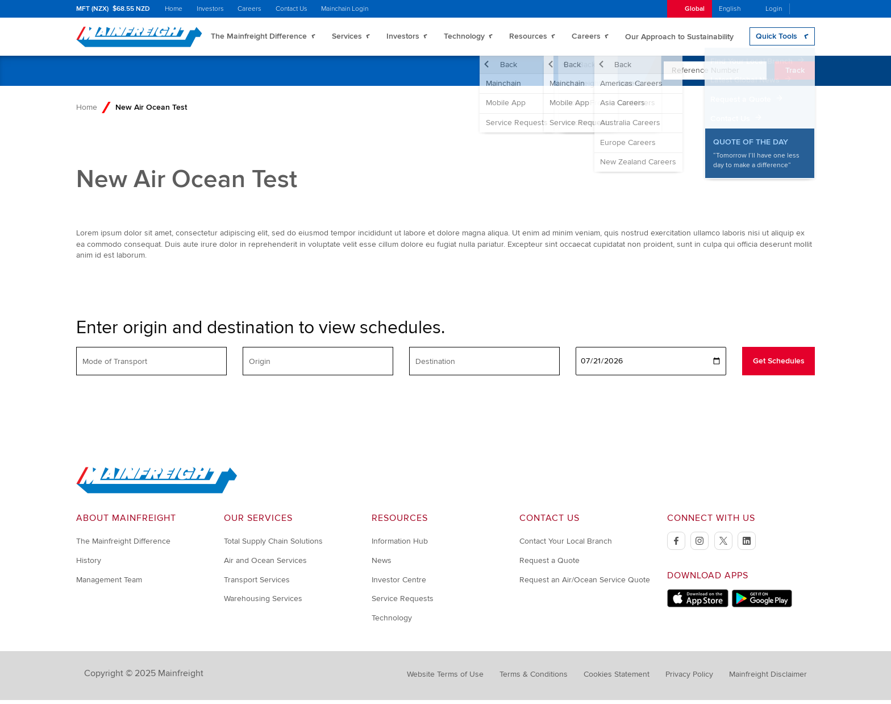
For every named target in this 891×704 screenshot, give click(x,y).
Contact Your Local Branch (565, 545)
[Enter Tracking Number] (715, 75)
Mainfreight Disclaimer (768, 679)
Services (347, 38)
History (88, 565)
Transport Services (257, 584)
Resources (528, 38)
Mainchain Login (344, 9)
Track (795, 75)
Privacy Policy (689, 679)
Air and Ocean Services (265, 565)
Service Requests (403, 603)
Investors (210, 9)
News (382, 565)
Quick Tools (776, 38)
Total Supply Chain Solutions (273, 545)
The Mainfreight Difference (259, 38)
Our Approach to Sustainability (679, 38)
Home (173, 9)
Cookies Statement (616, 679)
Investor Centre (399, 584)
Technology (464, 38)
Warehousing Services (263, 603)
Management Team (109, 584)
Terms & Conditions (533, 679)
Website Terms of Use (445, 679)
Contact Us (291, 9)
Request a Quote (549, 565)
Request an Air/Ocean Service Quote (584, 584)
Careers (249, 9)
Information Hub (400, 545)
